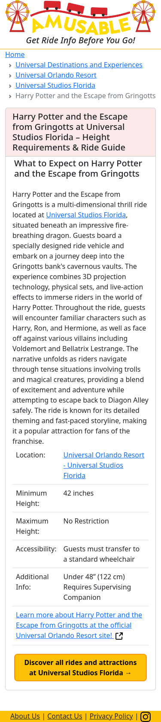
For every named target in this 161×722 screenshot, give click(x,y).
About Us (25, 716)
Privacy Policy (111, 716)
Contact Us (64, 716)
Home (15, 54)
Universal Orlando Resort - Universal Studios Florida (104, 465)
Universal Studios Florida (55, 85)
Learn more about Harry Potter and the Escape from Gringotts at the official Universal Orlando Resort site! (79, 625)
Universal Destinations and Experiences (79, 64)
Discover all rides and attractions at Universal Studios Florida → (80, 667)
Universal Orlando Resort (56, 75)
